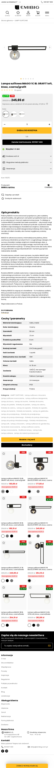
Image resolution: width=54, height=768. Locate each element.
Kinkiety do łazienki (24, 411)
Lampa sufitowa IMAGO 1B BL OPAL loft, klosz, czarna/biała (12, 613)
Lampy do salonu (38, 405)
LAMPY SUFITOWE (21, 20)
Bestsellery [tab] (27, 445)
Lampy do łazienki (8, 411)
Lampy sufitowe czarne (30, 427)
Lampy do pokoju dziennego (12, 417)
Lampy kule (37, 430)
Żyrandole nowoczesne (10, 427)
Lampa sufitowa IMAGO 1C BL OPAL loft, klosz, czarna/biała (12, 568)
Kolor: (4, 109)
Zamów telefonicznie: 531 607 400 (27, 142)
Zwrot (3, 712)
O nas (3, 659)
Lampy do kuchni (21, 401)
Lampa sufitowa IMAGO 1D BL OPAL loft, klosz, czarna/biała (12, 524)
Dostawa (4, 724)
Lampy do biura (7, 401)
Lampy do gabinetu (40, 411)
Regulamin (5, 679)
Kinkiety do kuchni (36, 401)
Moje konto (5, 704)
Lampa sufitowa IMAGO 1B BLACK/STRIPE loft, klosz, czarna (40, 568)
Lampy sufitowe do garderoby (38, 424)
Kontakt (4, 688)
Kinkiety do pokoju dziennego (36, 417)
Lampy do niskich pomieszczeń (26, 433)
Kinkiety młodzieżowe (38, 420)
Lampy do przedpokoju (10, 414)
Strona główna (7, 20)
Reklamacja (6, 716)
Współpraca (6, 667)
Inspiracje (5, 675)
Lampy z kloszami (17, 424)
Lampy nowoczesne (9, 430)
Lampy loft (5, 424)
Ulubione (4, 708)
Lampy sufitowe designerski (36, 398)
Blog (3, 692)
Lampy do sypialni (24, 408)
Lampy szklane (7, 433)
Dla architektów (7, 663)
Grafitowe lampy (25, 430)
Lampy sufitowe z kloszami (35, 395)
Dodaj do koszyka (27, 130)
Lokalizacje (5, 696)
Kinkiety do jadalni (23, 405)
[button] (4, 124)
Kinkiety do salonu (8, 408)
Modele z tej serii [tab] (27, 439)
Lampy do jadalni (8, 405)
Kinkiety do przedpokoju (30, 414)
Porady (4, 671)
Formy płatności (7, 720)
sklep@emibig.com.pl (39, 747)
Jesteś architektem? (9, 2)
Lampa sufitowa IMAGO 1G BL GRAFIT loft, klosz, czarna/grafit (13, 479)
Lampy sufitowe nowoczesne (12, 398)
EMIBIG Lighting (8, 187)
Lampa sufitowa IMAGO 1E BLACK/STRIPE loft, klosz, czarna (40, 479)
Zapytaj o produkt (12, 195)
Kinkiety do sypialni (39, 408)
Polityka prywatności (9, 683)
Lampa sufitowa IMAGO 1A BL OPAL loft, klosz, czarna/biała (39, 613)
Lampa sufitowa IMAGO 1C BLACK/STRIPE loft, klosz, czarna (40, 524)
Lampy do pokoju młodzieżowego (14, 420)
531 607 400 (48, 2)
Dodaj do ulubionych (13, 198)
